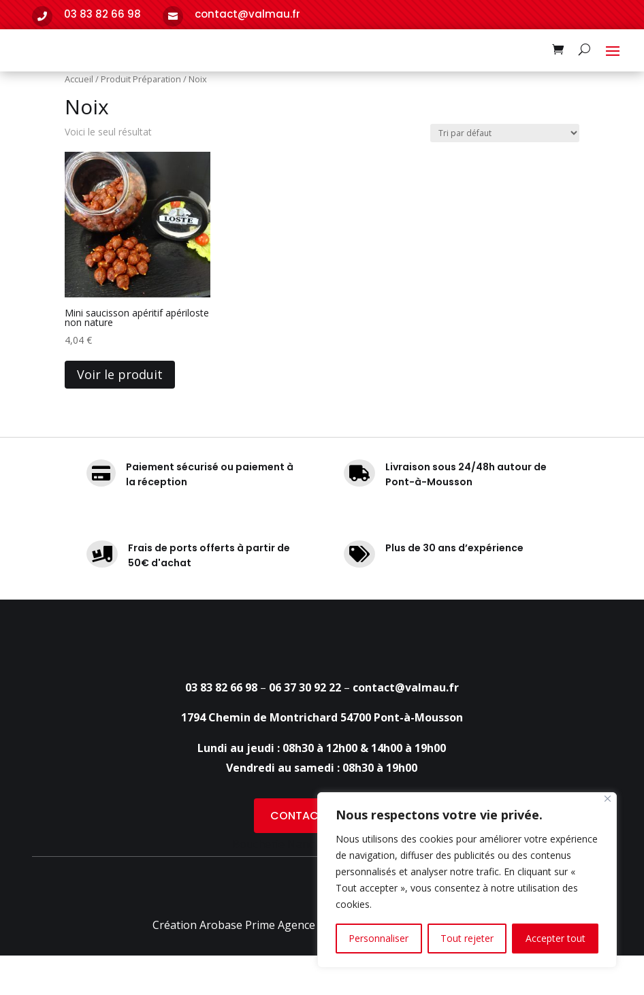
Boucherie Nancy (275, 916)
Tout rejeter (467, 938)
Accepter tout (555, 938)
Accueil (79, 118)
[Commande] (504, 172)
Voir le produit (120, 414)
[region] (467, 880)
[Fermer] (608, 799)
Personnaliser (378, 938)
